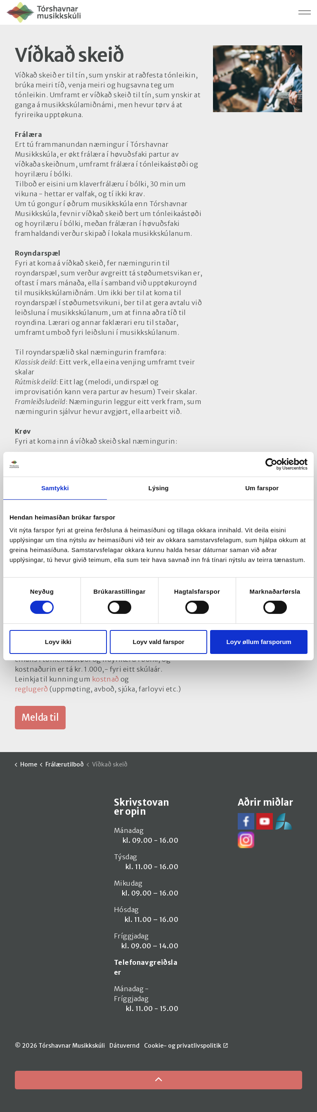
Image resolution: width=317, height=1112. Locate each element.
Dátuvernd (124, 1045)
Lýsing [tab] (159, 487)
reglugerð (32, 689)
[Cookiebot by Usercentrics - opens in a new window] (271, 464)
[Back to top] (158, 1080)
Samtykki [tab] (55, 487)
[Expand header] (304, 12)
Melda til (40, 717)
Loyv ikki (58, 641)
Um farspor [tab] (262, 487)
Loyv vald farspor (158, 641)
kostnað (105, 679)
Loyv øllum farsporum (258, 641)
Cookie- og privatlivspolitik (186, 1045)
